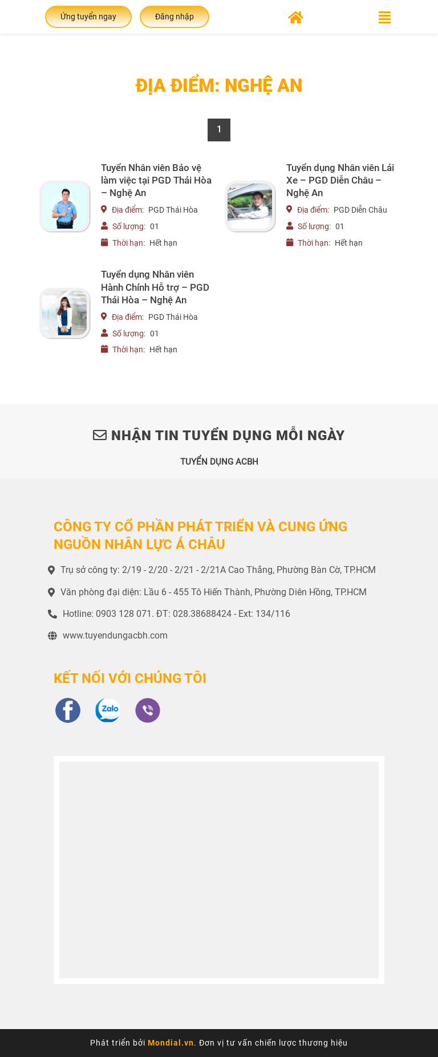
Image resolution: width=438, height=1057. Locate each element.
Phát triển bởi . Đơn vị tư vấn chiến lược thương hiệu (219, 1042)
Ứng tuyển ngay (88, 16)
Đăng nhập (174, 16)
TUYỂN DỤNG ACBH (219, 462)
